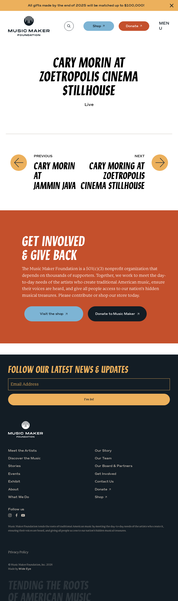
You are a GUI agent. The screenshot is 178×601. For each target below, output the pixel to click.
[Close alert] (171, 5)
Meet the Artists (22, 450)
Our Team (103, 458)
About (13, 489)
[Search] (68, 26)
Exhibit (14, 481)
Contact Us (104, 481)
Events (14, 474)
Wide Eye (25, 568)
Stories (14, 466)
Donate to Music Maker (117, 314)
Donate (132, 27)
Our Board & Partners (113, 466)
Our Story (103, 450)
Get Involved (105, 474)
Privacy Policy (18, 552)
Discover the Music (24, 458)
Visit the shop (53, 314)
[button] (165, 26)
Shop (97, 27)
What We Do (18, 497)
